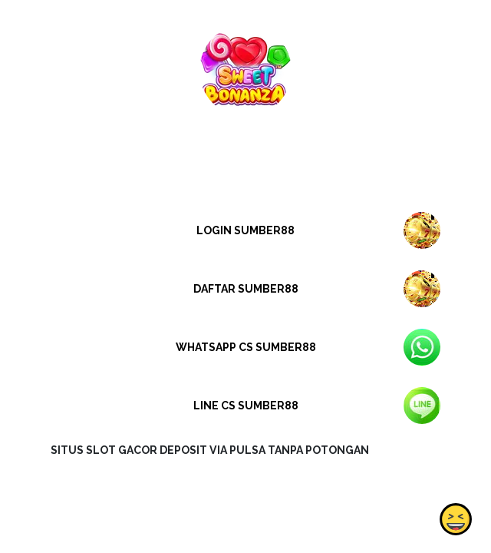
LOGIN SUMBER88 (245, 230)
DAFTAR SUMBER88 (245, 289)
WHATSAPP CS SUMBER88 (246, 347)
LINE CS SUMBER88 (245, 405)
